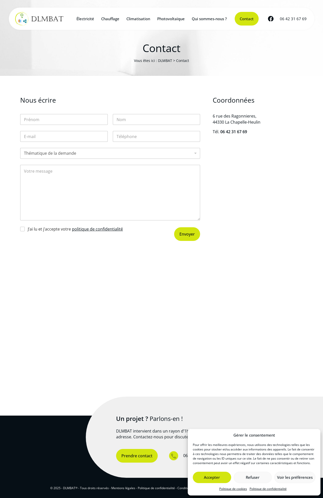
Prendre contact (136, 456)
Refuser (252, 477)
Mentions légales (123, 488)
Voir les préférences (295, 477)
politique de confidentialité (97, 229)
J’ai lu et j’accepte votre (75, 229)
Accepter (212, 477)
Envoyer (187, 234)
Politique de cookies (233, 489)
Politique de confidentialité (268, 489)
